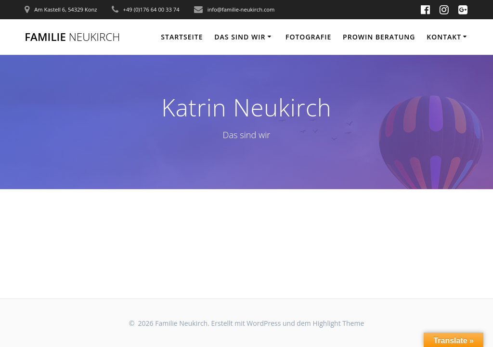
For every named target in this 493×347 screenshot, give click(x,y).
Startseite (182, 36)
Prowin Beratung (379, 36)
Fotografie (308, 36)
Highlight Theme (338, 323)
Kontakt (444, 36)
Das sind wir (239, 36)
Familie (72, 37)
